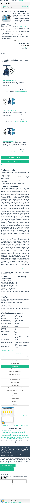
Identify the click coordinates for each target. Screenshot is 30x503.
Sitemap (3, 451)
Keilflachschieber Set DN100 (9, 110)
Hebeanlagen (25, 6)
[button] (5, 3)
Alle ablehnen (7, 469)
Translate (19, 0)
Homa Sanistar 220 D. (17, 269)
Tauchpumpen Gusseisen (15, 374)
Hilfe (9, 451)
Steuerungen (15, 401)
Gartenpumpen (15, 382)
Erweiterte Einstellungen (6, 462)
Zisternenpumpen (15, 385)
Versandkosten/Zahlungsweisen (22, 47)
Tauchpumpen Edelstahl (15, 371)
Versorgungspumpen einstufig (15, 387)
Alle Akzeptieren (7, 465)
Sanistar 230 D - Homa (22, 353)
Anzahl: (3, 53)
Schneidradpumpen (15, 379)
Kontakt (7, 447)
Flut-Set (15, 393)
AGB (27, 447)
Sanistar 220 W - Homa (8, 350)
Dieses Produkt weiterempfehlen (9, 164)
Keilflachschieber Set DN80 (9, 80)
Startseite (5, 6)
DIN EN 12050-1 (21, 26)
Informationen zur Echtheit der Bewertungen (13, 502)
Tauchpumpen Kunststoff (15, 377)
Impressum (21, 447)
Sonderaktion (15, 360)
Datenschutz (14, 447)
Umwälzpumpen (15, 398)
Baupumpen (15, 396)
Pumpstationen (15, 363)
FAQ (2, 447)
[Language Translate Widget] (5, 0)
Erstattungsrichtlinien (6, 449)
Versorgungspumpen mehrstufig (15, 390)
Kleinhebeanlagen (15, 369)
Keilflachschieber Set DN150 (9, 141)
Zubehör (15, 404)
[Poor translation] (5, 478)
